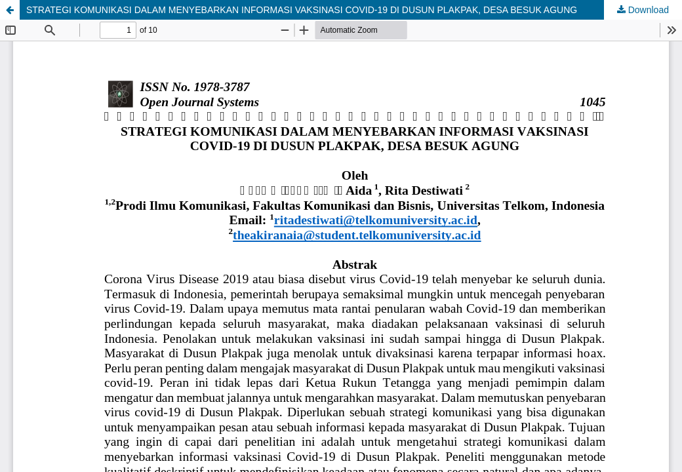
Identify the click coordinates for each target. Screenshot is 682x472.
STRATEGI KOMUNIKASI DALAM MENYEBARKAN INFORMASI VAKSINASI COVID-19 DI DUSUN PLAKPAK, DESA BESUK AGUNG (301, 10)
